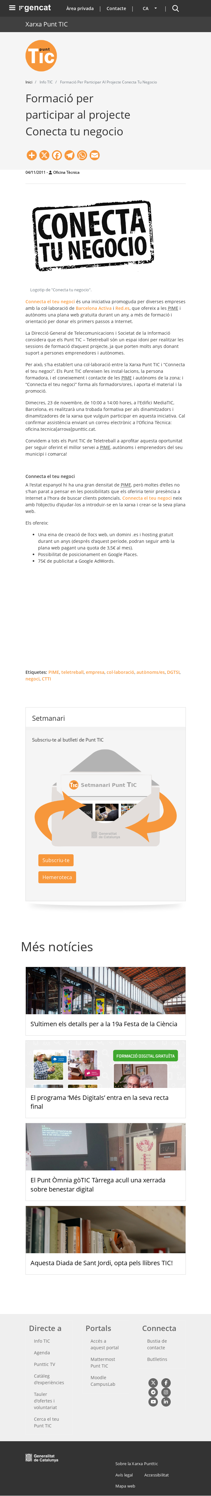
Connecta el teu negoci (50, 301)
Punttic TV (44, 1364)
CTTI (46, 679)
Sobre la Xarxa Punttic (136, 1463)
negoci (32, 679)
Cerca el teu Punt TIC (46, 1422)
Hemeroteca (57, 877)
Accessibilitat (156, 1475)
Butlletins (157, 1359)
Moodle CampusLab (103, 1380)
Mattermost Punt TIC (103, 1362)
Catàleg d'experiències (49, 1379)
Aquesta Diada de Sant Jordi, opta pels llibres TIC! (102, 1263)
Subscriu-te (55, 860)
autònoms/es (150, 672)
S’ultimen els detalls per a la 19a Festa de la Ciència (104, 1024)
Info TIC (42, 1341)
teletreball (72, 672)
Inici (28, 82)
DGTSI (173, 672)
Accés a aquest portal (105, 1344)
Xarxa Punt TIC (46, 24)
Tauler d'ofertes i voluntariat (45, 1400)
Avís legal (124, 1475)
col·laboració (120, 672)
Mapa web (125, 1486)
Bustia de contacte (157, 1344)
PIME (53, 672)
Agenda (42, 1353)
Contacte (116, 8)
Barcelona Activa (94, 308)
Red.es (122, 308)
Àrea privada (80, 8)
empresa (95, 672)
